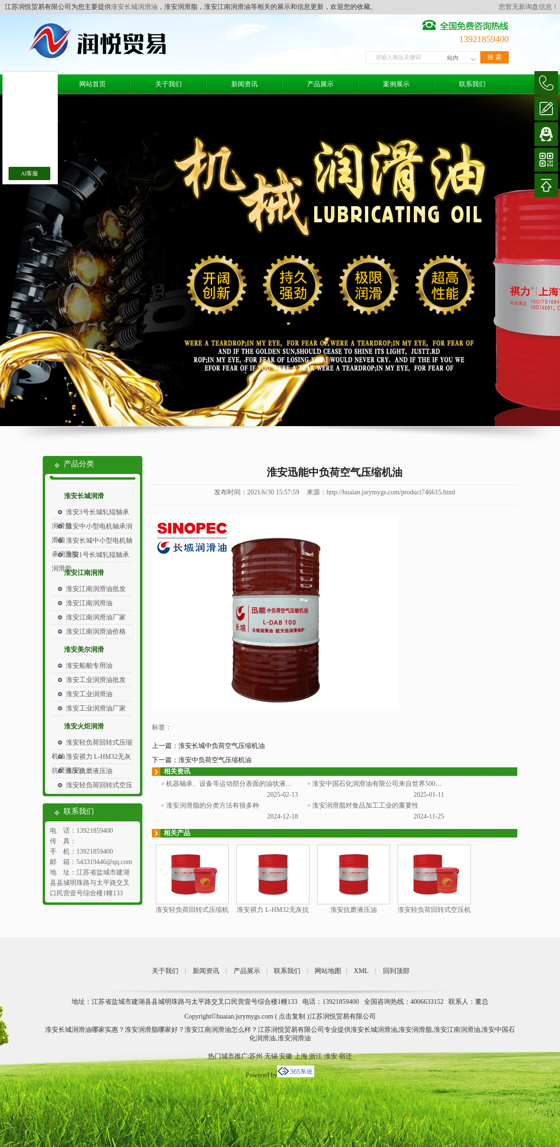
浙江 (315, 1056)
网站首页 (92, 84)
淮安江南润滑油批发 (96, 588)
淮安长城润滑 (84, 496)
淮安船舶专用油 (89, 665)
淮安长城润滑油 (134, 6)
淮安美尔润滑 (84, 649)
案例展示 (396, 84)
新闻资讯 (244, 84)
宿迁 (345, 1056)
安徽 (285, 1056)
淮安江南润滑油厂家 (96, 617)
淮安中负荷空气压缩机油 (215, 760)
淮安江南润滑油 (89, 603)
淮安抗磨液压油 (89, 770)
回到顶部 (396, 970)
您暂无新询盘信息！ (529, 6)
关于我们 (168, 84)
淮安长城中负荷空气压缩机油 (221, 745)
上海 (301, 1056)
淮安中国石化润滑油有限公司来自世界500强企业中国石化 (397, 783)
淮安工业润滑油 (89, 694)
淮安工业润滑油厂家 (96, 708)
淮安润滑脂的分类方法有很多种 (212, 805)
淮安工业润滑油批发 (96, 679)
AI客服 (29, 173)
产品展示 (320, 84)
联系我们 (472, 84)
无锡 (271, 1056)
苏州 (255, 1056)
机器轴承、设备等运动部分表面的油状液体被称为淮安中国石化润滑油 (269, 783)
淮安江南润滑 (84, 572)
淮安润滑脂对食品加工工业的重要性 (365, 805)
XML (361, 970)
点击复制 (292, 1016)
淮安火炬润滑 (84, 726)
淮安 (330, 1056)
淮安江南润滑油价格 (96, 631)
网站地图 (328, 970)
